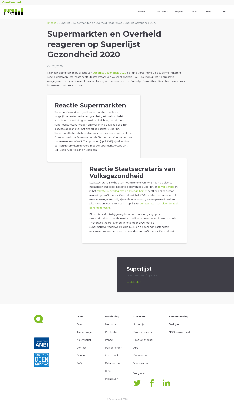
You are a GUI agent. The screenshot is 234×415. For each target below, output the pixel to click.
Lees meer (134, 281)
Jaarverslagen (85, 332)
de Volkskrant (165, 186)
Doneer (81, 355)
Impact (180, 11)
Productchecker (143, 340)
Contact (81, 347)
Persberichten (113, 347)
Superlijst (139, 324)
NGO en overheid (179, 332)
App (135, 347)
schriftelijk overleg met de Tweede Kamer (122, 191)
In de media (112, 355)
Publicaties (111, 332)
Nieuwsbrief (84, 340)
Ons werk (162, 11)
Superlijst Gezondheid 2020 (109, 72)
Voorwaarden (141, 363)
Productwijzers (142, 332)
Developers (140, 355)
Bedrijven (174, 324)
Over (195, 11)
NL (224, 11)
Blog (209, 11)
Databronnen (113, 363)
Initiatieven (111, 378)
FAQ (79, 363)
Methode (141, 11)
